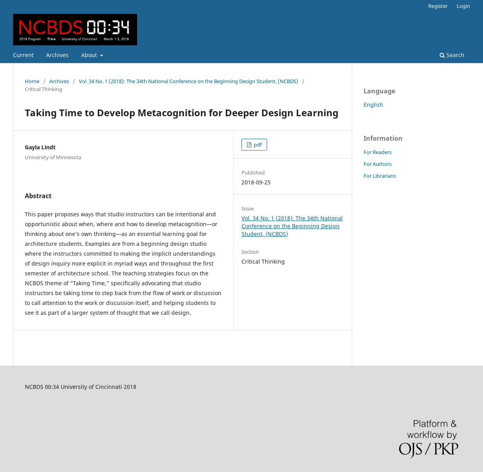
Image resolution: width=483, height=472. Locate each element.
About (89, 55)
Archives (57, 55)
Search (452, 55)
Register (438, 5)
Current (23, 55)
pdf (257, 144)
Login (463, 5)
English (373, 104)
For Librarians (380, 175)
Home (32, 81)
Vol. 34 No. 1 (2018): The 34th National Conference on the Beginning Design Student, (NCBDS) (188, 81)
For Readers (378, 152)
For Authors (378, 163)
